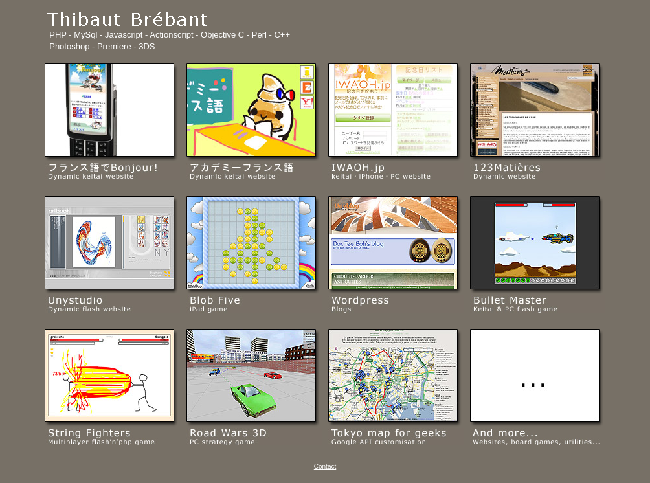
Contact (325, 466)
